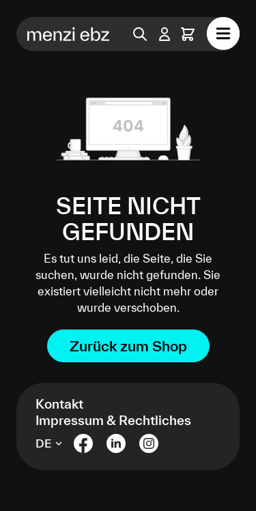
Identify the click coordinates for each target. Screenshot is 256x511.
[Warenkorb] (187, 34)
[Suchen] (140, 34)
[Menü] (223, 33)
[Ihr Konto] (164, 34)
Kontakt (59, 403)
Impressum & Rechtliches (113, 420)
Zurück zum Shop (128, 346)
